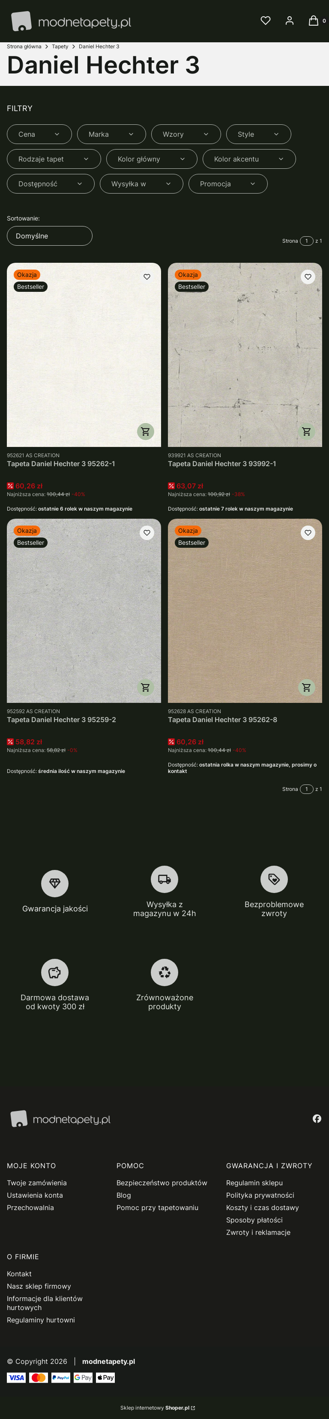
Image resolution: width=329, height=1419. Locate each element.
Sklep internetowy (154, 1407)
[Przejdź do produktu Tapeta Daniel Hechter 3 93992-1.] (245, 355)
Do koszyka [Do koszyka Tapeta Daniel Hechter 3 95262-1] (145, 431)
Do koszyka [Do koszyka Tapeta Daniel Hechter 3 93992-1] (306, 431)
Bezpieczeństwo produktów (162, 1182)
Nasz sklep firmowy (39, 1286)
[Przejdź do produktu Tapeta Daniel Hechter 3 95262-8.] (245, 611)
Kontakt (19, 1273)
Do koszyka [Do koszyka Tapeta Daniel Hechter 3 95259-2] (145, 687)
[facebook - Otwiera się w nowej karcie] (317, 1118)
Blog (124, 1195)
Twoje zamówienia (37, 1182)
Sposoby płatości (254, 1220)
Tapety (60, 46)
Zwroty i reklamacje (258, 1232)
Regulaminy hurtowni (41, 1320)
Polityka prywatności (260, 1195)
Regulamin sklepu (254, 1182)
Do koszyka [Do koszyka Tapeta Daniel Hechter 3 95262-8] (306, 687)
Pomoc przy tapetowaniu (157, 1207)
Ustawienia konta (35, 1195)
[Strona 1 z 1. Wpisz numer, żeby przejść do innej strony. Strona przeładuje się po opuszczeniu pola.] (307, 241)
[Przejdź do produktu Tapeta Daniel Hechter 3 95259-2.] (84, 611)
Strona (290, 241)
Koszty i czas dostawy (262, 1207)
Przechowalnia (30, 1207)
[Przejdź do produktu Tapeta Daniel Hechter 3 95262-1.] (84, 355)
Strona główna (24, 46)
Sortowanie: (23, 218)
